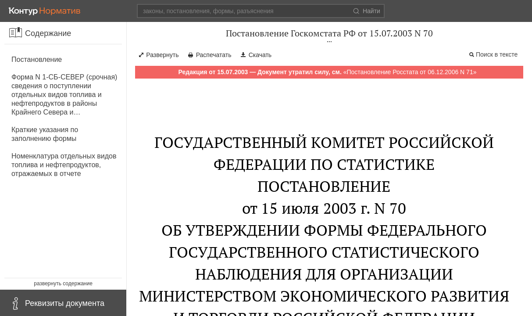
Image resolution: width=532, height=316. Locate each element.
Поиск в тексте (497, 54)
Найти (366, 11)
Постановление (36, 59)
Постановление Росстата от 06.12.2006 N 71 (409, 71)
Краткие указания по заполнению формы (44, 134)
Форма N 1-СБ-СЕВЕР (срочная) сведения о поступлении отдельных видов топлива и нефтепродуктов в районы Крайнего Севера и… (64, 94)
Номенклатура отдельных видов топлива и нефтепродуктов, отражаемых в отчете (64, 164)
